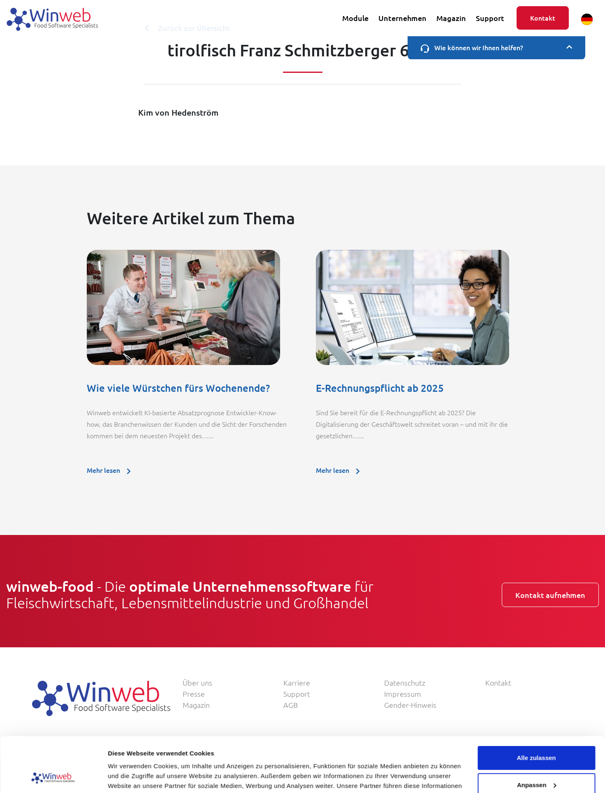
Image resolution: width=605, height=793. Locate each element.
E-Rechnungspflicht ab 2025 (380, 387)
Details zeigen (128, 776)
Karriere (296, 682)
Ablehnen (536, 760)
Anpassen (536, 733)
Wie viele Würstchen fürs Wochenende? (178, 387)
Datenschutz (404, 682)
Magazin (451, 18)
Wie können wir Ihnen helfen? (496, 48)
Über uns (197, 682)
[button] (587, 19)
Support (490, 18)
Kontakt (542, 17)
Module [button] (355, 18)
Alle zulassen (536, 706)
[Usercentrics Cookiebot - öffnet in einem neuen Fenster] (53, 777)
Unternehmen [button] (402, 18)
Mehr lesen (111, 469)
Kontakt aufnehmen (550, 595)
